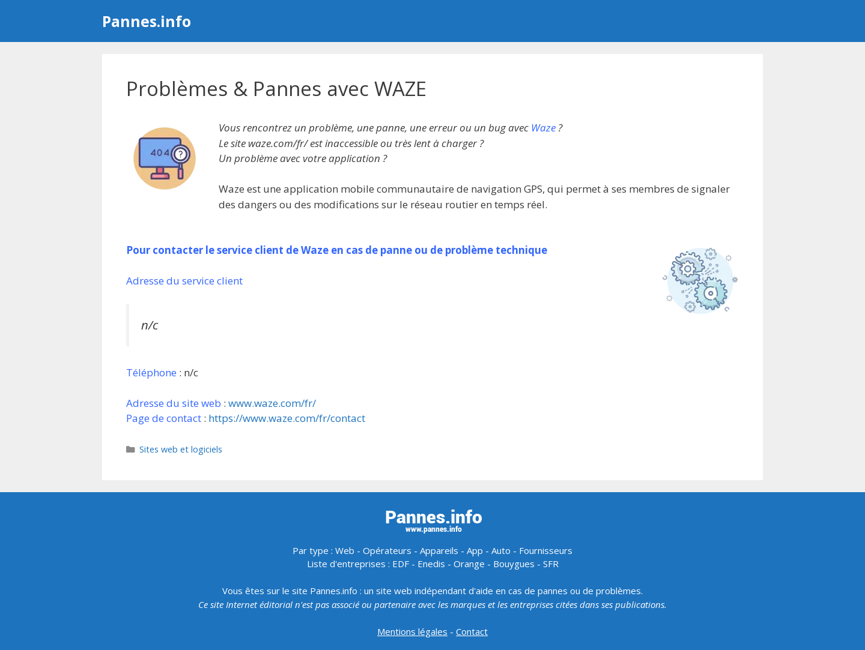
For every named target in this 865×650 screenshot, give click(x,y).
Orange (469, 564)
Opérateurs (387, 550)
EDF (400, 564)
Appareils (439, 550)
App (475, 550)
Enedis (431, 564)
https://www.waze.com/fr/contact (286, 418)
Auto (501, 550)
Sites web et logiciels (180, 449)
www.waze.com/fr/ (272, 403)
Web (344, 550)
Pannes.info (146, 21)
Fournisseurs (545, 550)
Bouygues (514, 564)
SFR (551, 564)
